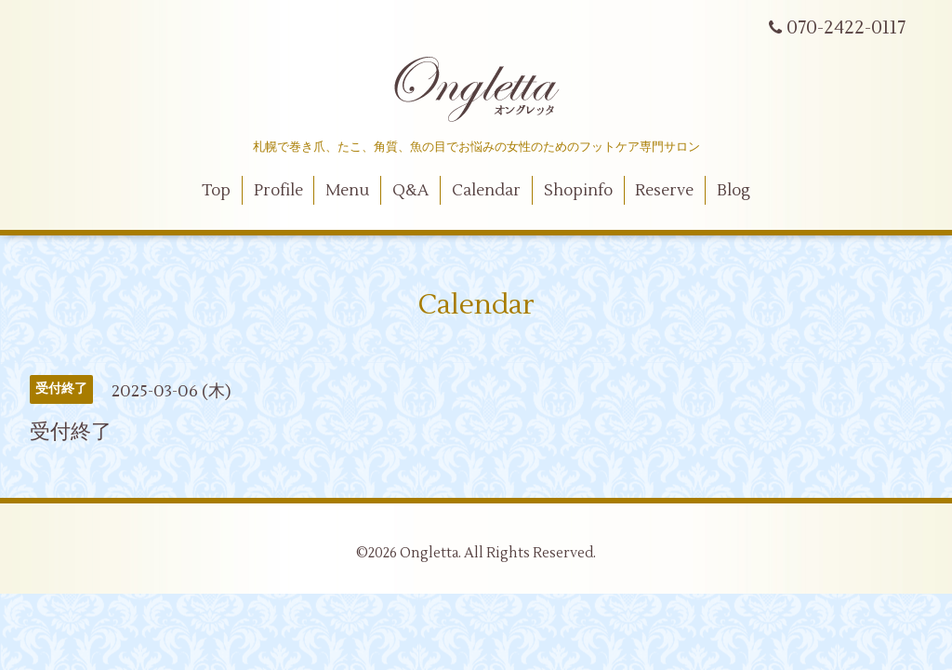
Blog (733, 191)
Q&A (410, 191)
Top (216, 191)
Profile (278, 191)
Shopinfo (578, 191)
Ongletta (429, 553)
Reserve (664, 191)
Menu (347, 191)
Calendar (486, 191)
